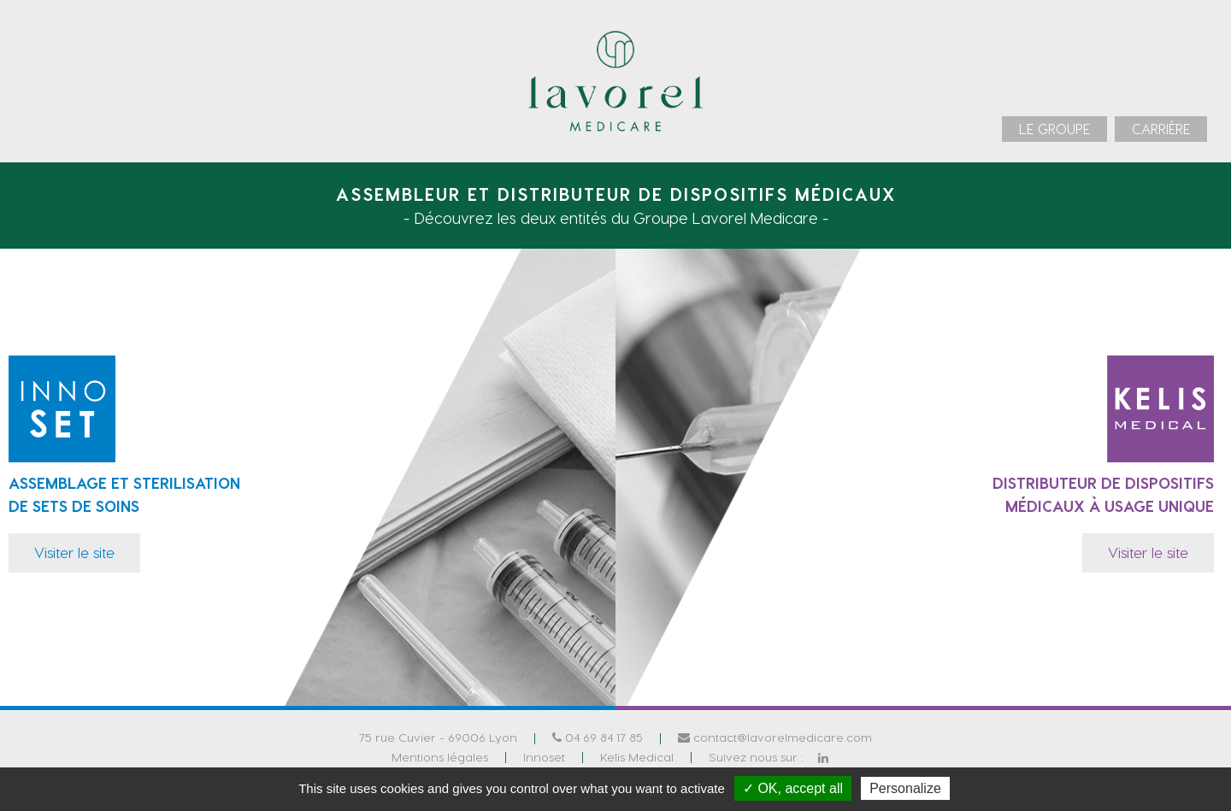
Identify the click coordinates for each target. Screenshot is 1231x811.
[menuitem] (1054, 129)
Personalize (905, 788)
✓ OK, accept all (793, 788)
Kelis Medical (637, 756)
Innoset (544, 756)
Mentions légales (440, 756)
